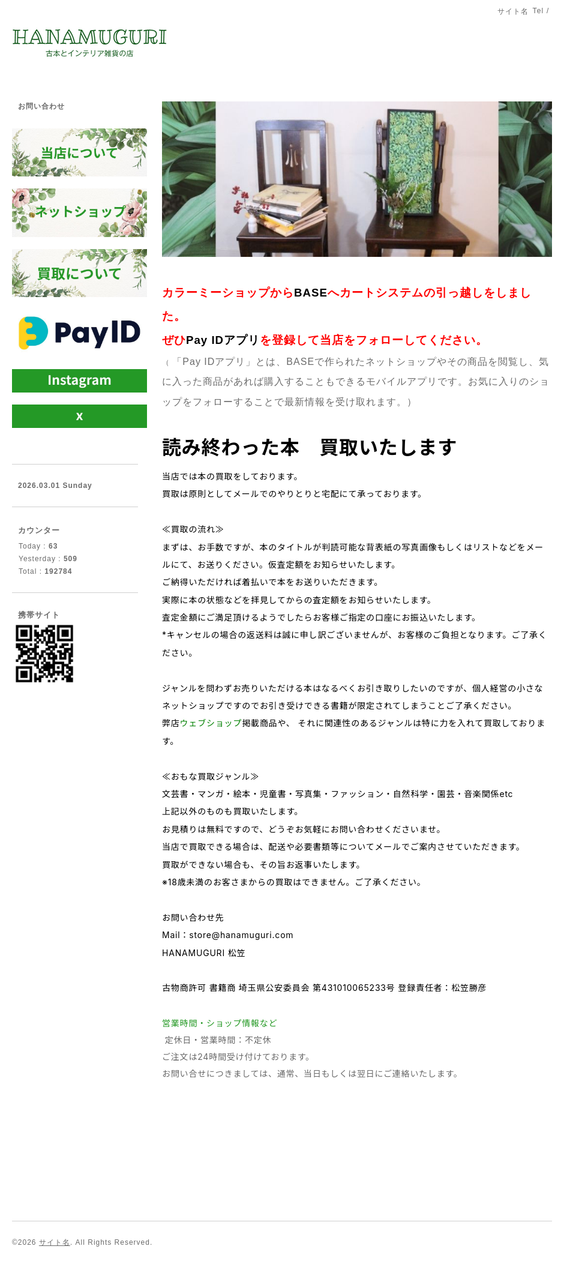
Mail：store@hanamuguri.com (227, 935)
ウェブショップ (211, 723)
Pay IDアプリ (223, 340)
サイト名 (54, 1242)
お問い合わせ (41, 106)
